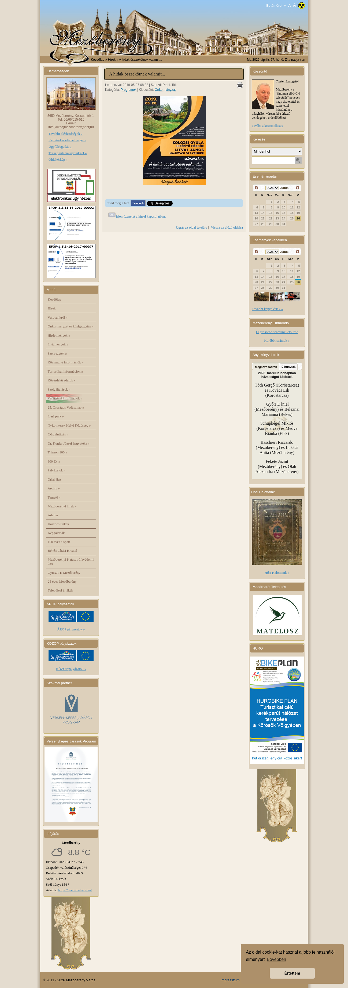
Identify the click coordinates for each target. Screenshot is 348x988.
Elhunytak (289, 366)
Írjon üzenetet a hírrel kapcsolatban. (141, 216)
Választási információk (65, 398)
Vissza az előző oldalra (227, 227)
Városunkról (58, 317)
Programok (128, 90)
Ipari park (56, 416)
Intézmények (58, 344)
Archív (54, 488)
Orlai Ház (54, 479)
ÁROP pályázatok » (71, 629)
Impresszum (230, 980)
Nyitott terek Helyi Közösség (69, 425)
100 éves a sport (59, 542)
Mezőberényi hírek (62, 506)
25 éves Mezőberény (62, 581)
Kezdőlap (97, 60)
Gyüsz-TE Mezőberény (64, 573)
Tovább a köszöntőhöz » (267, 126)
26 (298, 218)
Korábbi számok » (277, 340)
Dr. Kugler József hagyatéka (69, 443)
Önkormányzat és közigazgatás (71, 326)
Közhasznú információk (66, 362)
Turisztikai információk (65, 371)
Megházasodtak (266, 367)
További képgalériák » (267, 309)
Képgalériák (56, 533)
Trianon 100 (57, 452)
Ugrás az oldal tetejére (191, 227)
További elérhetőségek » (66, 134)
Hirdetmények (59, 335)
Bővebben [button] (276, 959)
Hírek (52, 308)
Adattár (53, 515)
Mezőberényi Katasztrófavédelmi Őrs (71, 561)
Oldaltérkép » (58, 159)
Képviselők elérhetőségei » (67, 140)
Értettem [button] (292, 973)
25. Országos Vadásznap (66, 407)
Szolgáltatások (59, 389)
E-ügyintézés (58, 434)
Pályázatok (57, 470)
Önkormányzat (165, 90)
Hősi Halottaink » (277, 573)
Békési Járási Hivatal (62, 551)
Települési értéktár (60, 590)
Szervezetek (57, 353)
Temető (54, 497)
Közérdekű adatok (62, 380)
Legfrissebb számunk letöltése (277, 332)
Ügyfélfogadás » (60, 147)
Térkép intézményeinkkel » (68, 153)
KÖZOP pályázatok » (71, 669)
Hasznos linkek (58, 524)
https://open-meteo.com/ (75, 890)
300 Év (54, 461)
